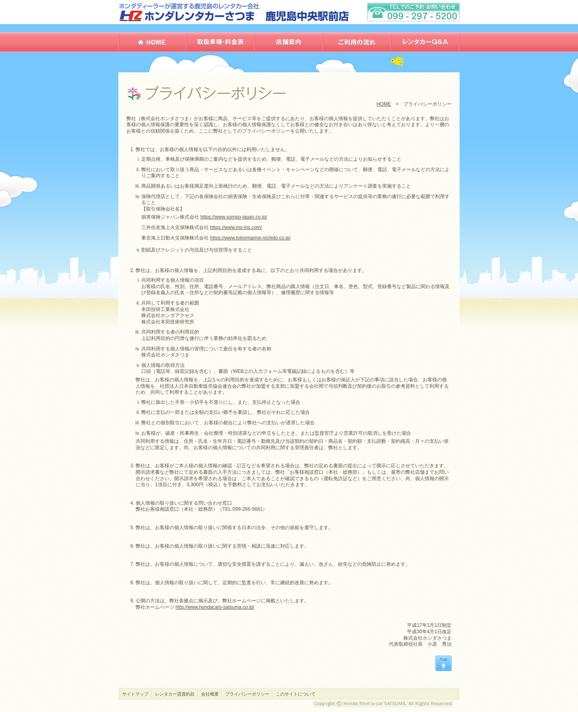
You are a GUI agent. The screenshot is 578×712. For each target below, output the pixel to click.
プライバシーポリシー (247, 694)
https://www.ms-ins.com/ (236, 227)
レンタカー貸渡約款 (175, 694)
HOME (384, 104)
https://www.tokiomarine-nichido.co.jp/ (250, 238)
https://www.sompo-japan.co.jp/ (233, 217)
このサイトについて (295, 694)
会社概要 (210, 694)
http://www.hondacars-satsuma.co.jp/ (214, 607)
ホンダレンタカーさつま (234, 12)
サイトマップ (135, 694)
